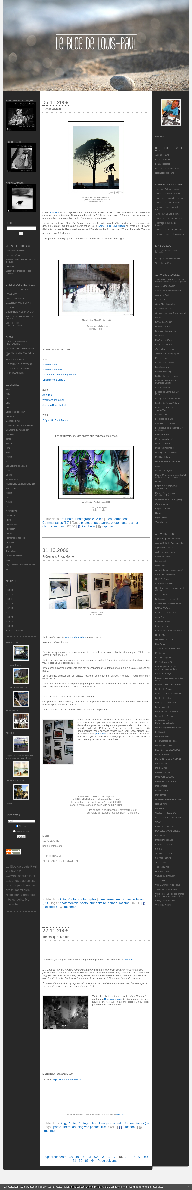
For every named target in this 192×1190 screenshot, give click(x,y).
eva (157, 189)
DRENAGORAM (162, 608)
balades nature (162, 561)
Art (7, 398)
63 (87, 1160)
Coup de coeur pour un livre (168, 168)
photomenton (120, 522)
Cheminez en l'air (163, 308)
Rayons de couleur (163, 844)
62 (80, 1160)
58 (133, 1157)
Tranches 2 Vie (162, 867)
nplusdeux (160, 808)
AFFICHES (11, 733)
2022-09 (9, 590)
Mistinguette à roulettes (166, 452)
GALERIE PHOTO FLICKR (18, 303)
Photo (8, 520)
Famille (9, 443)
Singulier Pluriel (162, 509)
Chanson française (163, 583)
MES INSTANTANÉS (164, 448)
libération (69, 1127)
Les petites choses (163, 745)
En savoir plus (155, 1187)
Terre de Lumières (163, 263)
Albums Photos (15, 642)
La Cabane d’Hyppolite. (16, 688)
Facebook (86, 526)
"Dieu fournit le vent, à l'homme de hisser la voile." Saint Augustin (170, 280)
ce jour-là (54, 212)
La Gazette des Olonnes (166, 376)
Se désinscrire (21, 831)
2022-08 (9, 594)
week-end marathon (76, 637)
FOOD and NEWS (163, 344)
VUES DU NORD (163, 905)
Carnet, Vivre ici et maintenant (19, 425)
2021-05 (9, 608)
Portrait (9, 533)
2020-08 (9, 621)
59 (140, 1157)
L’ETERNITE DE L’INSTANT (168, 759)
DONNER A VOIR (163, 326)
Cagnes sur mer (13, 421)
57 (127, 1157)
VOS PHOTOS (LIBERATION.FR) (14, 324)
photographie (100, 522)
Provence (10, 542)
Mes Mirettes (161, 786)
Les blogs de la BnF (164, 419)
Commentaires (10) (55, 522)
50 (83, 1157)
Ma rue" (129, 959)
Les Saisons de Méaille (16, 466)
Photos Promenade (164, 840)
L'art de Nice (161, 358)
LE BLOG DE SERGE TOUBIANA (165, 408)
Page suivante (108, 1160)
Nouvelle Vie (11, 511)
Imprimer (106, 526)
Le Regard (160, 732)
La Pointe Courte (13, 665)
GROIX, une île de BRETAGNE (169, 631)
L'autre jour (160, 653)
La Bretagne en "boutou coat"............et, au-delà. (166, 668)
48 (71, 1157)
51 (90, 1157)
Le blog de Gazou (163, 689)
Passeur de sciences (164, 826)
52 (96, 1157)
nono (157, 466)
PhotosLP (10, 266)
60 (146, 1157)
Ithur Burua (160, 644)
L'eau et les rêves (163, 159)
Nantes (9, 502)
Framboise (161, 223)
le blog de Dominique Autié (167, 258)
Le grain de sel (162, 707)
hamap (112, 903)
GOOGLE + (11, 307)
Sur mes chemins (163, 858)
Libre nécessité (162, 754)
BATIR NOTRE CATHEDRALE (20, 348)
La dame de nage (163, 673)
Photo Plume (161, 835)
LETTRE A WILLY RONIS (17, 368)
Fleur (8, 452)
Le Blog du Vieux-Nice (165, 703)
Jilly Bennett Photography (167, 353)
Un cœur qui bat (162, 871)
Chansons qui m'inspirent (17, 430)
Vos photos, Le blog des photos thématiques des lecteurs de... (169, 895)
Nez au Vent (160, 804)
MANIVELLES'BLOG (164, 777)
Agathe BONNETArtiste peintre (169, 543)
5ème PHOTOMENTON (111, 225)
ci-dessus (120, 1114)
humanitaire (97, 903)
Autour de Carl (162, 295)
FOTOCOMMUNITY (15, 298)
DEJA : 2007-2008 (163, 322)
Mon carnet (160, 795)
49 (77, 1157)
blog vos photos (88, 1127)
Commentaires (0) (135, 1123)
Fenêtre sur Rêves (163, 340)
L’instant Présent (13, 255)
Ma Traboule (161, 763)
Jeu (7, 461)
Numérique (11, 515)
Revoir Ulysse (51, 108)
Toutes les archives (14, 630)
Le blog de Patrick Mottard (167, 403)
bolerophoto (160, 565)
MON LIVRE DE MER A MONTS (20, 484)
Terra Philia (160, 862)
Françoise (160, 207)
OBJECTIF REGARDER (166, 813)
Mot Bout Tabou (162, 457)
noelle (158, 193)
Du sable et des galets (165, 331)
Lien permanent (117, 519)
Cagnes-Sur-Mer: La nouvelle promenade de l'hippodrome (19, 757)
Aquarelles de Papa (15, 780)
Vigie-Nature (161, 518)
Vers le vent (160, 880)
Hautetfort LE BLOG (164, 640)
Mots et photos (12, 488)
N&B (8, 497)
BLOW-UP (160, 299)
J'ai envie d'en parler (164, 349)
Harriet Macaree (162, 635)
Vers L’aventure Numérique (167, 885)
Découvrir (10, 434)
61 (74, 1160)
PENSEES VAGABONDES (167, 831)
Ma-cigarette (161, 768)
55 (114, 1157)
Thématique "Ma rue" (56, 937)
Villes (99, 519)
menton (59, 526)
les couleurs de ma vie (165, 423)
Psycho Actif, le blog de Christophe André (166, 494)
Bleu (8, 403)
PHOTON (159, 482)
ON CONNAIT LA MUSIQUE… (169, 817)
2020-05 (9, 626)
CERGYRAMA (162, 579)
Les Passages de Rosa (165, 741)
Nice (8, 506)
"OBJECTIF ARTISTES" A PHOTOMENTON (17, 342)
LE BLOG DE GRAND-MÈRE (168, 694)
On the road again (163, 470)
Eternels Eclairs (162, 622)
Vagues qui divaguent (165, 876)
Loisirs (9, 475)
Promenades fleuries (15, 538)
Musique (10, 493)
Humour (9, 457)
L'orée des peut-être (164, 662)
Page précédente (54, 1157)
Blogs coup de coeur (15, 412)
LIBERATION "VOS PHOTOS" (20, 312)
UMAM (158, 513)
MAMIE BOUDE (162, 772)
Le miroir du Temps (164, 716)
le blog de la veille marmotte (168, 398)
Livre (8, 470)
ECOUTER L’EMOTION (166, 613)
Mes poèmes (12, 479)
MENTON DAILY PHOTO (166, 781)
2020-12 (9, 617)
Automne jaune (162, 155)
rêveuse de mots (162, 504)
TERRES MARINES (15, 359)
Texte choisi (11, 551)
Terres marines (13, 710)
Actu (8, 394)
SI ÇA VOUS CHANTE (165, 853)
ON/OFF (159, 822)
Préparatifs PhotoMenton (59, 556)
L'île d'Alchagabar (163, 658)
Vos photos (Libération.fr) (166, 889)
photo (85, 522)
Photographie (12, 524)
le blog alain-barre (163, 387)
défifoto (9, 439)
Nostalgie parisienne (164, 173)
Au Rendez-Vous (163, 556)
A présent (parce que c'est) (167, 538)
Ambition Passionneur (165, 552)
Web (8, 569)
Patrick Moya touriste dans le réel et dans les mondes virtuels (170, 476)
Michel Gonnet (162, 790)
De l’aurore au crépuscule (167, 599)
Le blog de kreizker (164, 698)
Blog (8, 407)
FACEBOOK (11, 294)
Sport (8, 547)
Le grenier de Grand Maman (168, 712)
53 (102, 1157)
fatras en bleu (161, 626)
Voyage (9, 560)
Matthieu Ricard (162, 443)
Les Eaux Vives (162, 736)
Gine (158, 214)
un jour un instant (14, 556)
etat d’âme (160, 617)
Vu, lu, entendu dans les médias (20, 565)
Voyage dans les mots (165, 900)
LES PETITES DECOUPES (167, 750)
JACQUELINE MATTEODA (167, 649)
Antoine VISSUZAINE (165, 286)
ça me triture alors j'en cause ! (169, 570)
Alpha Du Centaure (164, 547)
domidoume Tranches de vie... (169, 604)
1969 (8, 389)
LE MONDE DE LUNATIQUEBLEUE (164, 722)
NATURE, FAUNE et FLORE (168, 799)
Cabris (9, 803)
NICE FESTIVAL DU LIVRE (167, 461)
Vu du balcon (161, 522)
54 (108, 1157)
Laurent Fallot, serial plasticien (169, 685)
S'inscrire (21, 826)
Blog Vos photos (113, 999)
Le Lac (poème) (162, 164)
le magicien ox (161, 414)
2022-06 (9, 603)
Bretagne (10, 416)
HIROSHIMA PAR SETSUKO (19, 364)
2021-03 (9, 612)
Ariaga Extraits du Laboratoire (169, 290)
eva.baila (159, 335)
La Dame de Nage (163, 371)
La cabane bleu (162, 367)
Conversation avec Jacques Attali (170, 313)
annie (158, 198)
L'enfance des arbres (164, 362)
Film (8, 448)
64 (93, 1160)
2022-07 (9, 599)
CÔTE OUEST (162, 595)
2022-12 (9, 585)
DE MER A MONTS (15, 373)
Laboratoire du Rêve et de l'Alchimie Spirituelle (167, 381)
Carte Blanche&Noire (15, 250)
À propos (159, 136)
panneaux (100, 733)
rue (103, 1127)
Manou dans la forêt (164, 439)
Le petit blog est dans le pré (168, 727)
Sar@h (158, 849)
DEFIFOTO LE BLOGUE (17, 289)
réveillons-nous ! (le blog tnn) (168, 500)
